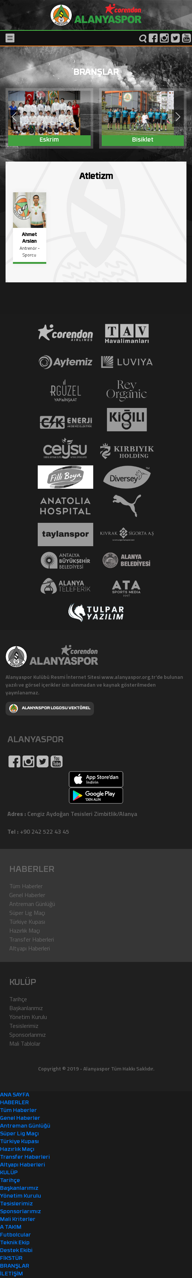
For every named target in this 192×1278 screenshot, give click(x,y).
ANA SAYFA (14, 1095)
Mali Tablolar (24, 1043)
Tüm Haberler (26, 886)
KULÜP (9, 1173)
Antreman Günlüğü (32, 903)
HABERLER (14, 1103)
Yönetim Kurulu (28, 1016)
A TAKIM (10, 1227)
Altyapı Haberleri (29, 948)
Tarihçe (18, 999)
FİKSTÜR (11, 1258)
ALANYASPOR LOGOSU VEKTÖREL (49, 708)
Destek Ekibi (16, 1251)
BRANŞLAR (14, 1266)
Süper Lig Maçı (27, 912)
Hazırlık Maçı (24, 930)
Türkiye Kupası (27, 921)
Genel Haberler (27, 894)
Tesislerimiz (23, 1025)
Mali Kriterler (18, 1219)
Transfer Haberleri (31, 939)
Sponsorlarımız (27, 1034)
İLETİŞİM (11, 1274)
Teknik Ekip (15, 1243)
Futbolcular (15, 1235)
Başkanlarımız (26, 1007)
